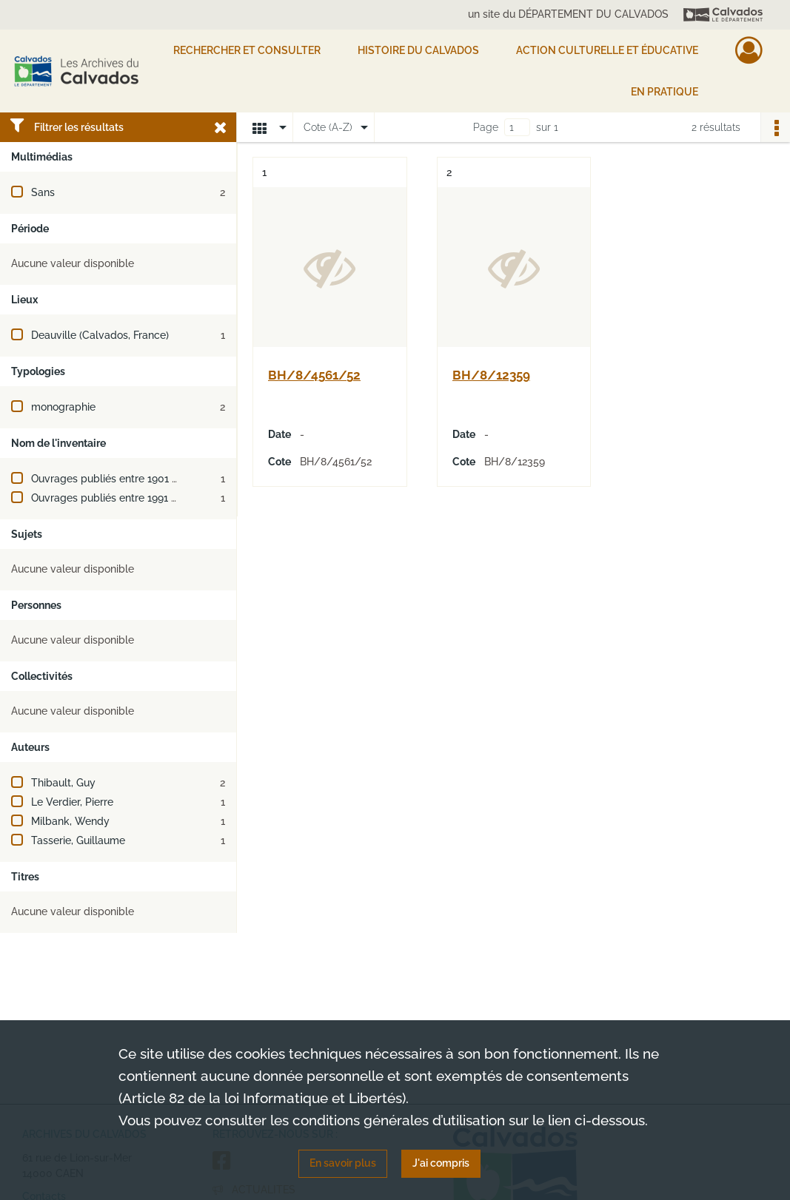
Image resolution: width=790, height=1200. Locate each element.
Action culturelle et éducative (607, 50)
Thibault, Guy (63, 783)
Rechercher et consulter (247, 50)
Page (485, 127)
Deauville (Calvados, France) (100, 335)
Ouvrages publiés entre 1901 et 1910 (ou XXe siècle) (155, 479)
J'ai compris (440, 1163)
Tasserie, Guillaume (78, 840)
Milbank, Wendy (70, 821)
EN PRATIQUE (664, 92)
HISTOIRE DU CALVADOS (418, 50)
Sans (43, 192)
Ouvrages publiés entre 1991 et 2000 (120, 498)
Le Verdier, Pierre (72, 802)
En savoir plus (342, 1163)
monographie (63, 407)
